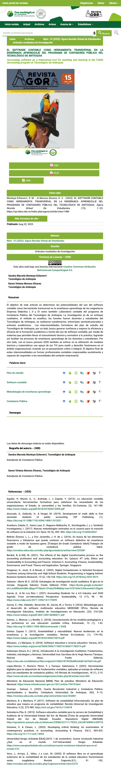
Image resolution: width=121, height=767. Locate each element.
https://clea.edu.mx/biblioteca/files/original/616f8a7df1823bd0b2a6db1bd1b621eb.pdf (54, 661)
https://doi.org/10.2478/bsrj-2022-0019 (77, 577)
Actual (26, 24)
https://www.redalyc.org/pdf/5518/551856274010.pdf (36, 638)
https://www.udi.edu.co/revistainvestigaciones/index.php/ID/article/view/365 (48, 676)
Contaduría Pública (17, 401)
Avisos (52, 24)
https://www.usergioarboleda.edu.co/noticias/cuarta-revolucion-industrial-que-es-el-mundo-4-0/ (52, 747)
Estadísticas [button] (85, 24)
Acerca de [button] (66, 24)
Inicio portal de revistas (15, 3)
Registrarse (86, 3)
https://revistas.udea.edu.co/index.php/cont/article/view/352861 (41, 696)
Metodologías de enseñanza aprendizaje (29, 391)
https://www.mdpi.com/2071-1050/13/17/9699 (32, 600)
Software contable (17, 382)
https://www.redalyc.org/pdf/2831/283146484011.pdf (36, 615)
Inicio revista (12, 24)
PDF (54, 166)
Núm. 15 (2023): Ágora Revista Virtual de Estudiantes (72, 39)
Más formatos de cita (27, 218)
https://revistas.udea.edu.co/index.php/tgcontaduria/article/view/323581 (46, 550)
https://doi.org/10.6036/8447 (81, 532)
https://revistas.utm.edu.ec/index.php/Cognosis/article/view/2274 (42, 764)
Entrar (101, 3)
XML (26, 180)
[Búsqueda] (47, 33)
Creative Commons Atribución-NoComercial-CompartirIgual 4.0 (66, 268)
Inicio (12, 39)
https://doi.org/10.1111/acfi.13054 (25, 734)
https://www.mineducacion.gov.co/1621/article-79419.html (49, 684)
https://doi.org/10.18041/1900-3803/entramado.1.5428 (36, 626)
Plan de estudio (15, 373)
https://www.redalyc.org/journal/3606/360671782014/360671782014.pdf (46, 646)
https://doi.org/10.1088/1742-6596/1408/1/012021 (34, 520)
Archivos (39, 24)
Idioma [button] (114, 3)
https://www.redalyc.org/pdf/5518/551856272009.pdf (36, 509)
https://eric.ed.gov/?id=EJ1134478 (53, 707)
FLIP (54, 173)
